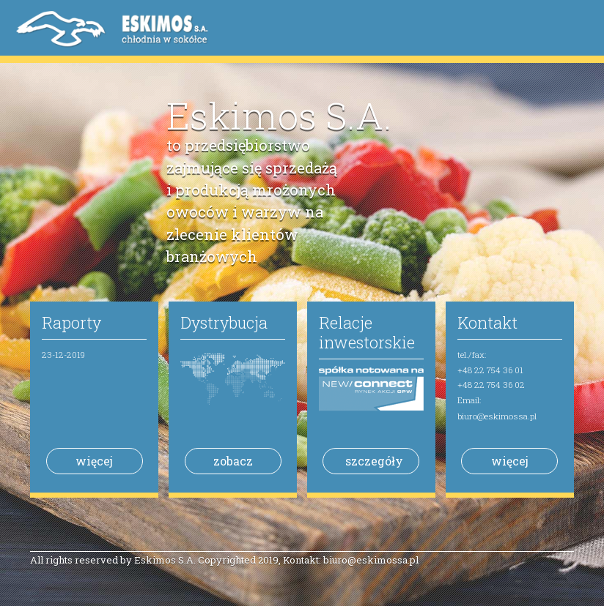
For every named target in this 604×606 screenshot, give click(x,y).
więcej (94, 460)
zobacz (233, 460)
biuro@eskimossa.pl (497, 416)
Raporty (71, 322)
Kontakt (487, 322)
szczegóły (374, 460)
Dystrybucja (224, 322)
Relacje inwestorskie (367, 332)
